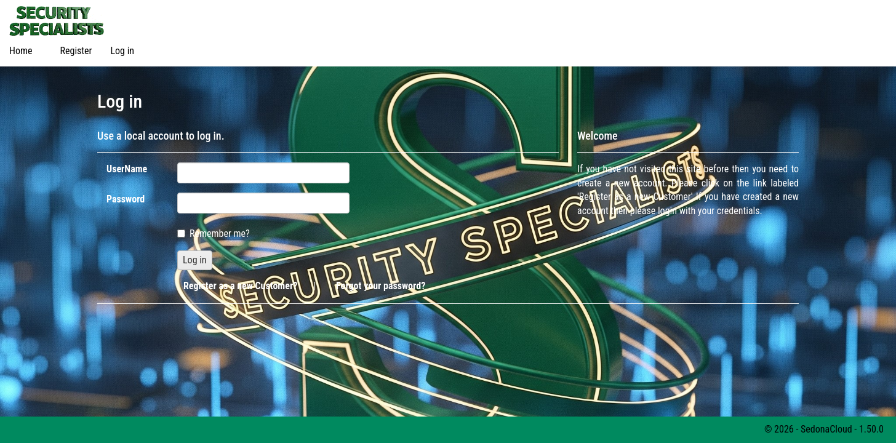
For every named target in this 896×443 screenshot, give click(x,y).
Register (76, 51)
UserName (126, 169)
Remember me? (213, 233)
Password (125, 199)
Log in (122, 51)
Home (21, 51)
